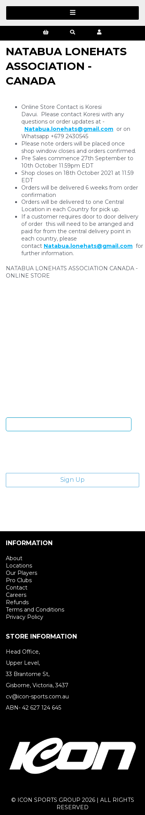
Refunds (17, 602)
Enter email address (68, 411)
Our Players (21, 572)
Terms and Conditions (35, 609)
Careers (16, 594)
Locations (19, 565)
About (14, 558)
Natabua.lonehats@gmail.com (68, 128)
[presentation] (64, 452)
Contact (16, 587)
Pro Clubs (19, 580)
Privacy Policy (24, 616)
